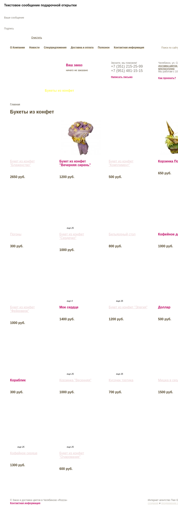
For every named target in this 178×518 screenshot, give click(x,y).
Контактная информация (129, 48)
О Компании (17, 48)
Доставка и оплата (82, 48)
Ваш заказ (74, 65)
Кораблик (18, 381)
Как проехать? (167, 78)
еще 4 (70, 302)
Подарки (129, 91)
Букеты (16, 91)
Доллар (164, 308)
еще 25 (70, 229)
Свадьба (87, 91)
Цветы (33, 91)
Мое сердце (69, 308)
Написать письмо (122, 77)
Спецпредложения (55, 48)
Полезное (104, 48)
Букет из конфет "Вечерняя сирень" (75, 163)
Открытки (108, 91)
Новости (34, 48)
